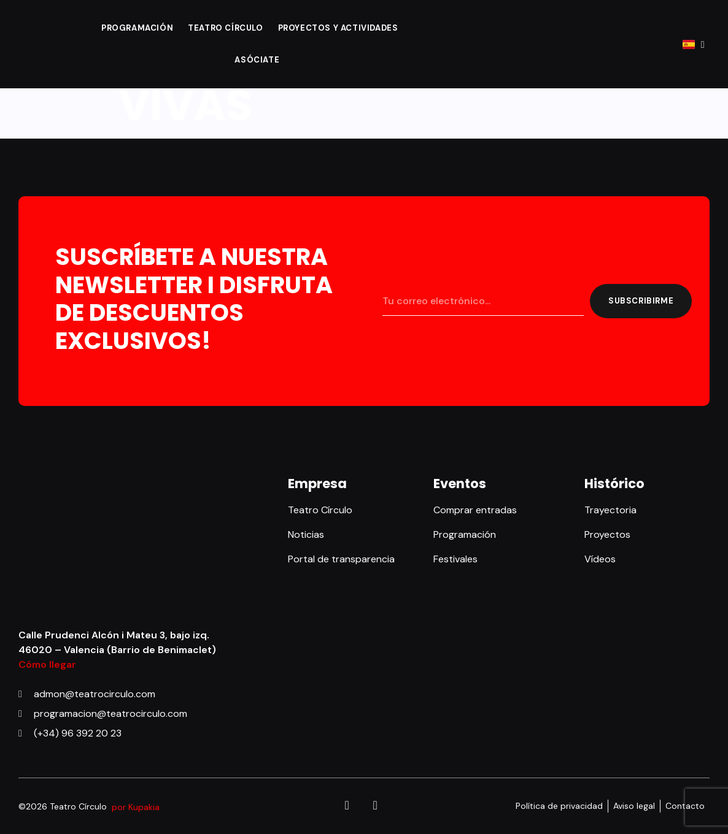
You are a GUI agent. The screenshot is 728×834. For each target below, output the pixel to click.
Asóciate (256, 60)
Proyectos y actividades (338, 28)
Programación (137, 28)
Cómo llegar (47, 664)
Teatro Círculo (225, 28)
